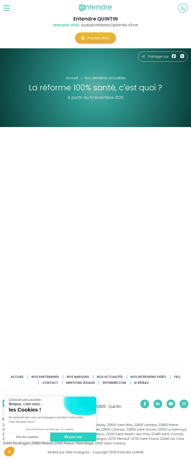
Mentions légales (80, 383)
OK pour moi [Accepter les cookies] (73, 437)
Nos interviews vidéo (148, 377)
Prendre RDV (95, 38)
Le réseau (141, 383)
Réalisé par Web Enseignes (68, 452)
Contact (50, 383)
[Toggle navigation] (6, 8)
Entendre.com (114, 383)
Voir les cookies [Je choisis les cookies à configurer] (27, 437)
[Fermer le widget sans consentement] (24, 399)
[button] (9, 451)
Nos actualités (110, 377)
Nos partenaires (45, 377)
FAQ (177, 377)
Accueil (17, 377)
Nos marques (78, 377)
